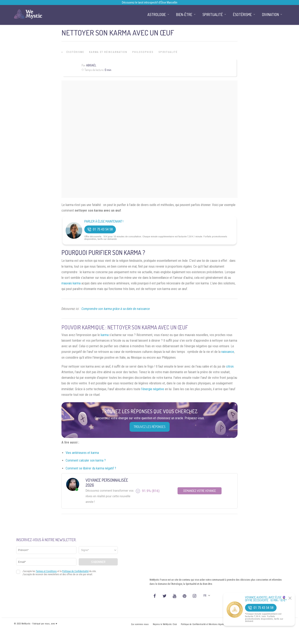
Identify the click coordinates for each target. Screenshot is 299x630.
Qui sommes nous (140, 624)
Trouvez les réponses (149, 427)
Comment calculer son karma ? (86, 460)
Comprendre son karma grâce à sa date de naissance (115, 309)
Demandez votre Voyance (199, 490)
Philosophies (142, 52)
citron (230, 366)
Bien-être (184, 14)
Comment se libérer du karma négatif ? (91, 468)
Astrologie (156, 14)
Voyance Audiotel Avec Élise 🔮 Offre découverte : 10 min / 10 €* (266, 599)
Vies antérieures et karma (82, 453)
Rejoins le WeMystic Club (165, 624)
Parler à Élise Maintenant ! (103, 221)
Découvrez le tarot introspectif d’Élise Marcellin (149, 2)
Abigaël (91, 65)
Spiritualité (168, 52)
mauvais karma (71, 283)
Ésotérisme (75, 52)
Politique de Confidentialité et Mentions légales (203, 624)
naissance (227, 352)
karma (105, 335)
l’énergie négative (152, 389)
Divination (270, 14)
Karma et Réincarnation (108, 52)
